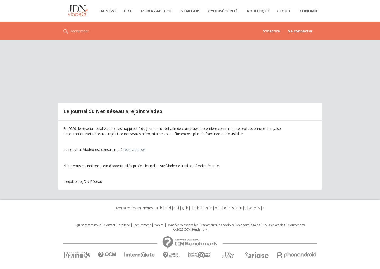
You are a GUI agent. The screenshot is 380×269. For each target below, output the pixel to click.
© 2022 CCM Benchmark (190, 230)
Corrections (296, 225)
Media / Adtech (156, 10)
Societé (159, 225)
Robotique (258, 10)
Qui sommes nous (88, 225)
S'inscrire (271, 31)
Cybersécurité (223, 10)
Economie (307, 10)
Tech (128, 10)
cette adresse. (134, 149)
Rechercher (79, 31)
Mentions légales (248, 225)
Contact (109, 225)
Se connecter (300, 31)
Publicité (124, 225)
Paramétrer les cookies (217, 225)
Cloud (283, 10)
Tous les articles (274, 225)
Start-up (189, 10)
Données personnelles (182, 225)
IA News (109, 10)
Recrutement (141, 225)
